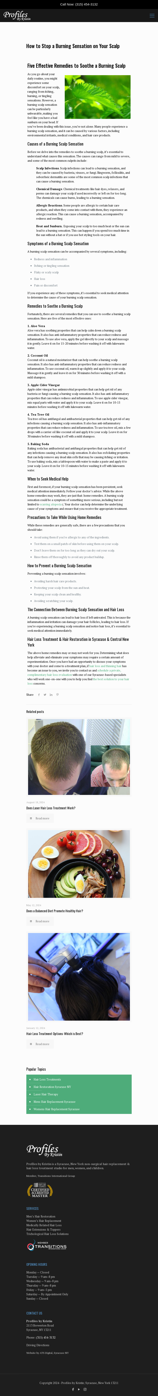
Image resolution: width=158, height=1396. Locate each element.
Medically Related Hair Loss (44, 1225)
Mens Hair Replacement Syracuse (54, 1102)
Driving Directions (37, 1345)
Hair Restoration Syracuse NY (52, 1087)
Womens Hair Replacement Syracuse (57, 1109)
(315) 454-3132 (86, 4)
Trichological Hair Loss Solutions (47, 1234)
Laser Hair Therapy (46, 1094)
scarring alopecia (51, 504)
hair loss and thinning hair (105, 666)
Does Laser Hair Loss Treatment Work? (50, 807)
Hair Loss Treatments (47, 1079)
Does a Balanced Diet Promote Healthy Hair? (54, 910)
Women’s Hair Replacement (43, 1221)
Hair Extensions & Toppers (43, 1229)
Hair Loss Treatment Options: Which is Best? (54, 1033)
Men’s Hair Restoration (40, 1216)
